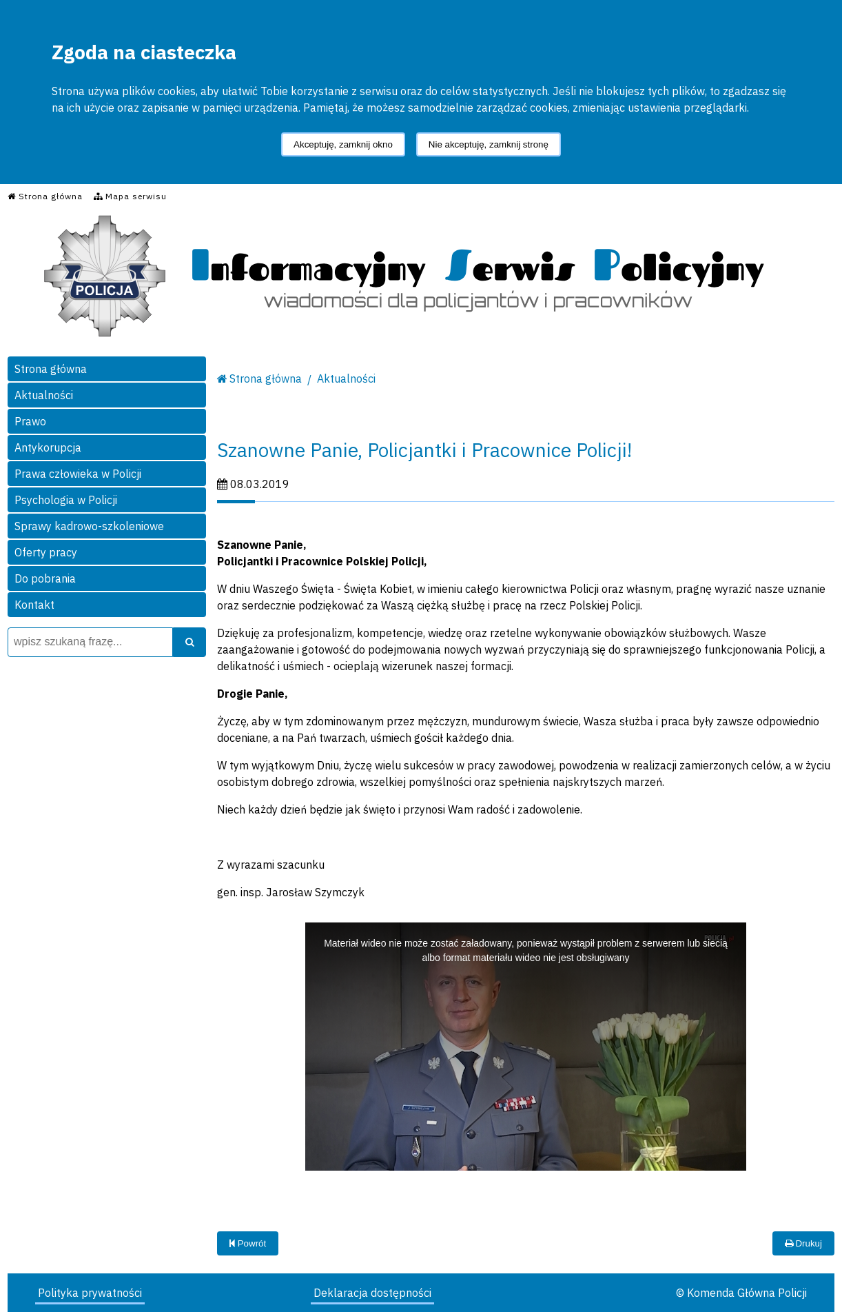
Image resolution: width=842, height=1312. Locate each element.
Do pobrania (45, 578)
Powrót (247, 1243)
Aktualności (43, 395)
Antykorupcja (47, 447)
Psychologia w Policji (65, 500)
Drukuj (803, 1243)
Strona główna (50, 369)
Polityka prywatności (90, 1293)
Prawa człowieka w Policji (77, 474)
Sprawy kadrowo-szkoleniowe (89, 526)
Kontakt (34, 605)
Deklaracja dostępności (372, 1293)
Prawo (30, 421)
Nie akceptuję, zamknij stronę (488, 144)
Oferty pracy (45, 552)
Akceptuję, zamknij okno (343, 144)
